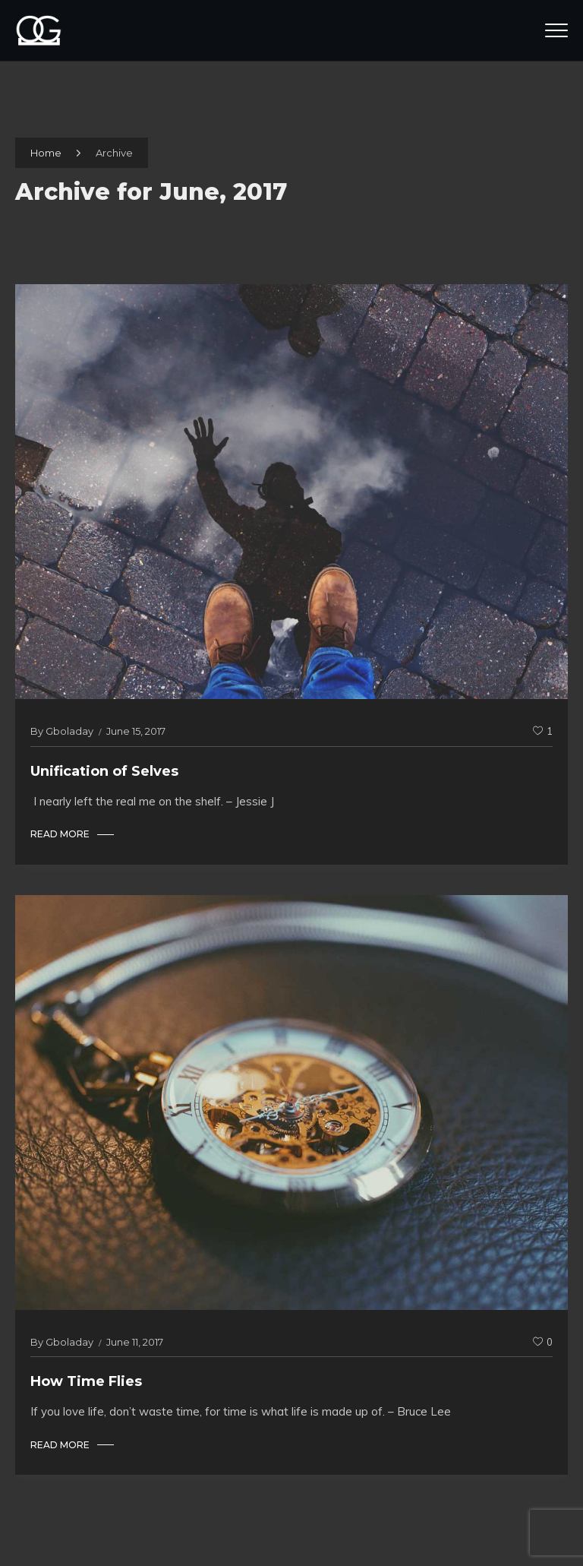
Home (45, 153)
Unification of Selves (104, 771)
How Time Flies (86, 1381)
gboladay (69, 731)
